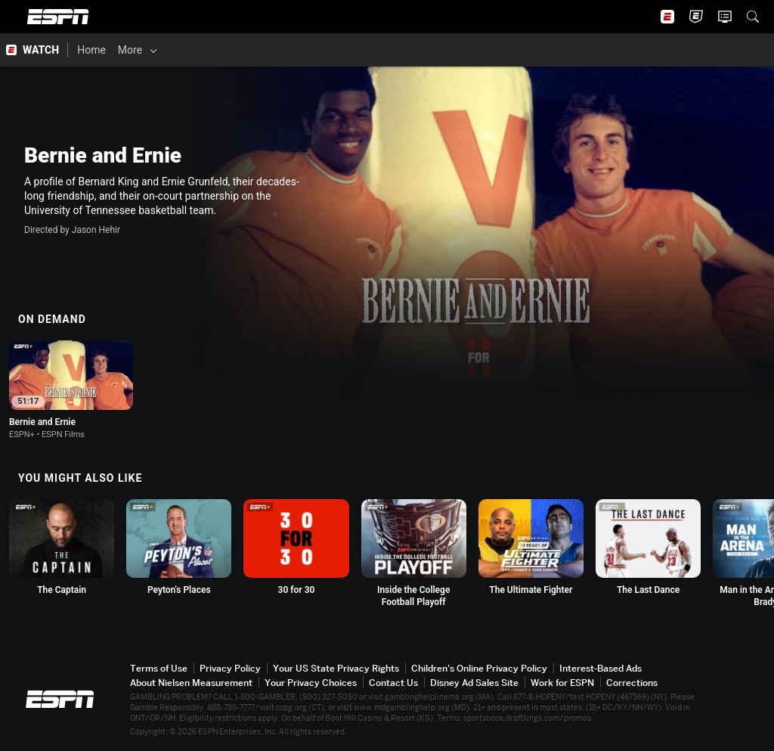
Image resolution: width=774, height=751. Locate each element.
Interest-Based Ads (600, 668)
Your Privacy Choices (311, 682)
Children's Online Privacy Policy (479, 668)
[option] (71, 389)
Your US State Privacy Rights (336, 668)
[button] (753, 17)
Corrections (632, 682)
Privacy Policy (230, 668)
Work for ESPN (562, 682)
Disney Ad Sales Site (474, 682)
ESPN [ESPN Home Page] (58, 16)
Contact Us (393, 682)
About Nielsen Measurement (191, 682)
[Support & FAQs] (534, 50)
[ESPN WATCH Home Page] (34, 50)
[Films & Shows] (198, 50)
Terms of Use (158, 668)
